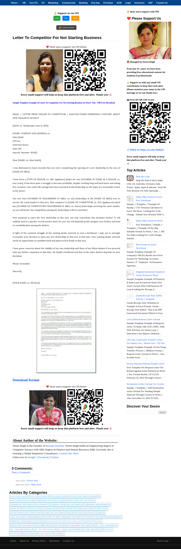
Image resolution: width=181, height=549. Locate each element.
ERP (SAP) (52, 509)
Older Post (36, 484)
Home (15, 3)
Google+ (32, 457)
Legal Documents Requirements (26, 517)
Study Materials (18, 534)
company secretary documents (67, 505)
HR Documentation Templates (25, 513)
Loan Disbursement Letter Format (143, 319)
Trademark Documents (40, 534)
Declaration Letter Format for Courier (145, 384)
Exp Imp (95, 3)
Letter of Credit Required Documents (64, 517)
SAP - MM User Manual (21, 529)
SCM (119, 3)
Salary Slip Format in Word (149, 220)
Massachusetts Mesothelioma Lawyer (66, 521)
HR (24, 3)
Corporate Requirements (97, 505)
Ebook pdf (15, 509)
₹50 (65, 18)
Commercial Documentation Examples (29, 505)
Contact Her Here (69, 453)
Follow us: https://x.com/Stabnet (147, 149)
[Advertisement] (146, 457)
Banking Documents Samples (53, 500)
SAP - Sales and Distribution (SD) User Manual (79, 529)
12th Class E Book (58, 496)
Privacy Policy (39, 540)
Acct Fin (33, 3)
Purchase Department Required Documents (70, 525)
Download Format (26, 380)
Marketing (53, 3)
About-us (24, 540)
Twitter (55, 457)
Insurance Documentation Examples (86, 513)
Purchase (108, 3)
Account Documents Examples (84, 496)
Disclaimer (54, 540)
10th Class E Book (19, 496)
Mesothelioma (94, 521)
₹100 (75, 18)
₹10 (56, 18)
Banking (83, 3)
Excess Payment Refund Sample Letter (145, 363)
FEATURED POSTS (99, 509)
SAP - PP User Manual (44, 529)
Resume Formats (55, 445)
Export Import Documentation (74, 509)
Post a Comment (21, 472)
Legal (128, 3)
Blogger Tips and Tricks (82, 500)
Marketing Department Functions (27, 521)
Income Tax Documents (54, 513)
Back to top (162, 540)
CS (43, 3)
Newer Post (32, 480)
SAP (150, 3)
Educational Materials (34, 509)
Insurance (139, 3)
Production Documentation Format (28, 525)
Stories (108, 529)
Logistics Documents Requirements (103, 517)
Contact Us (162, 3)
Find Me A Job (143, 176)
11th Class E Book (38, 496)
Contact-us (68, 540)
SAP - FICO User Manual (106, 525)
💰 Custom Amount (66, 28)
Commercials (68, 3)
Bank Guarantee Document (23, 500)
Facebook (43, 457)
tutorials (59, 534)
